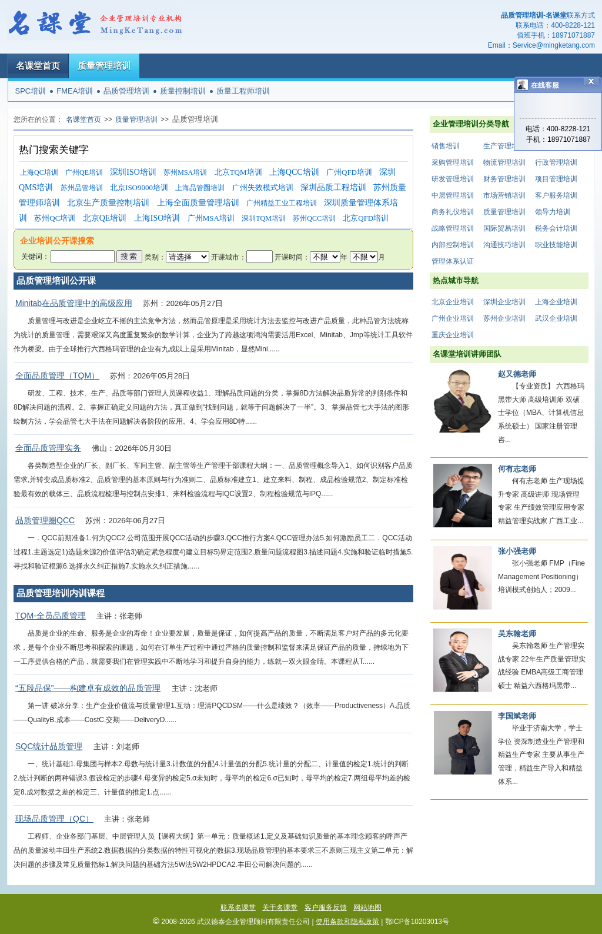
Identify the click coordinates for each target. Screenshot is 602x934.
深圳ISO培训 (133, 172)
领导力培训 (552, 212)
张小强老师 (517, 551)
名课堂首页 (38, 66)
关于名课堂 (279, 907)
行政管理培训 (556, 162)
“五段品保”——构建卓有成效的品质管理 (87, 688)
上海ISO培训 (157, 218)
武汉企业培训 (556, 318)
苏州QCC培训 (314, 218)
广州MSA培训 (211, 218)
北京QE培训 (105, 218)
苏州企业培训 (504, 318)
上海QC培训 (39, 172)
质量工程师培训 (243, 91)
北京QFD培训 (366, 218)
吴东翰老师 (517, 633)
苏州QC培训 (54, 218)
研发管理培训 (453, 179)
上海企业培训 (556, 302)
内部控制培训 (453, 245)
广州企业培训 (453, 318)
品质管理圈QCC (45, 520)
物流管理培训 (504, 162)
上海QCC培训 (294, 172)
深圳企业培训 (504, 302)
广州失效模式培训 (262, 187)
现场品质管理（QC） (54, 818)
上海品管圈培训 (200, 188)
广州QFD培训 (349, 172)
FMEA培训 (74, 91)
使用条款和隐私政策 (347, 922)
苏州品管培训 (82, 188)
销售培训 (446, 146)
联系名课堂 (238, 907)
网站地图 (367, 907)
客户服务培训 (556, 195)
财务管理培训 (504, 179)
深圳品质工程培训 (333, 187)
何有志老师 (517, 468)
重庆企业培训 (453, 335)
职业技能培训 (556, 245)
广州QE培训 (84, 172)
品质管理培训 (126, 91)
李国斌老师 (517, 716)
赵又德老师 (517, 374)
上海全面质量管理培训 (198, 202)
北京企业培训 (453, 302)
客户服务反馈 (326, 907)
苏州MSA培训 (185, 172)
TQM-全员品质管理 (50, 615)
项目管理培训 (556, 179)
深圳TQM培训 (264, 218)
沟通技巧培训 (504, 245)
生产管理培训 (504, 146)
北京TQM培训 (238, 172)
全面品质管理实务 (48, 448)
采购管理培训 (453, 162)
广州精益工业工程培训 (281, 203)
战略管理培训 (453, 228)
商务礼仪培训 (453, 212)
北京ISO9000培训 (139, 187)
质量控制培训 (183, 91)
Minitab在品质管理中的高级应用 (73, 303)
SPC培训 (30, 91)
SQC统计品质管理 (48, 746)
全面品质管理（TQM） (57, 375)
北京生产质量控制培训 (108, 202)
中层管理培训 (453, 195)
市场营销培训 (504, 195)
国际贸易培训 (504, 228)
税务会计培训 (556, 228)
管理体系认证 (453, 261)
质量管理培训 (104, 66)
